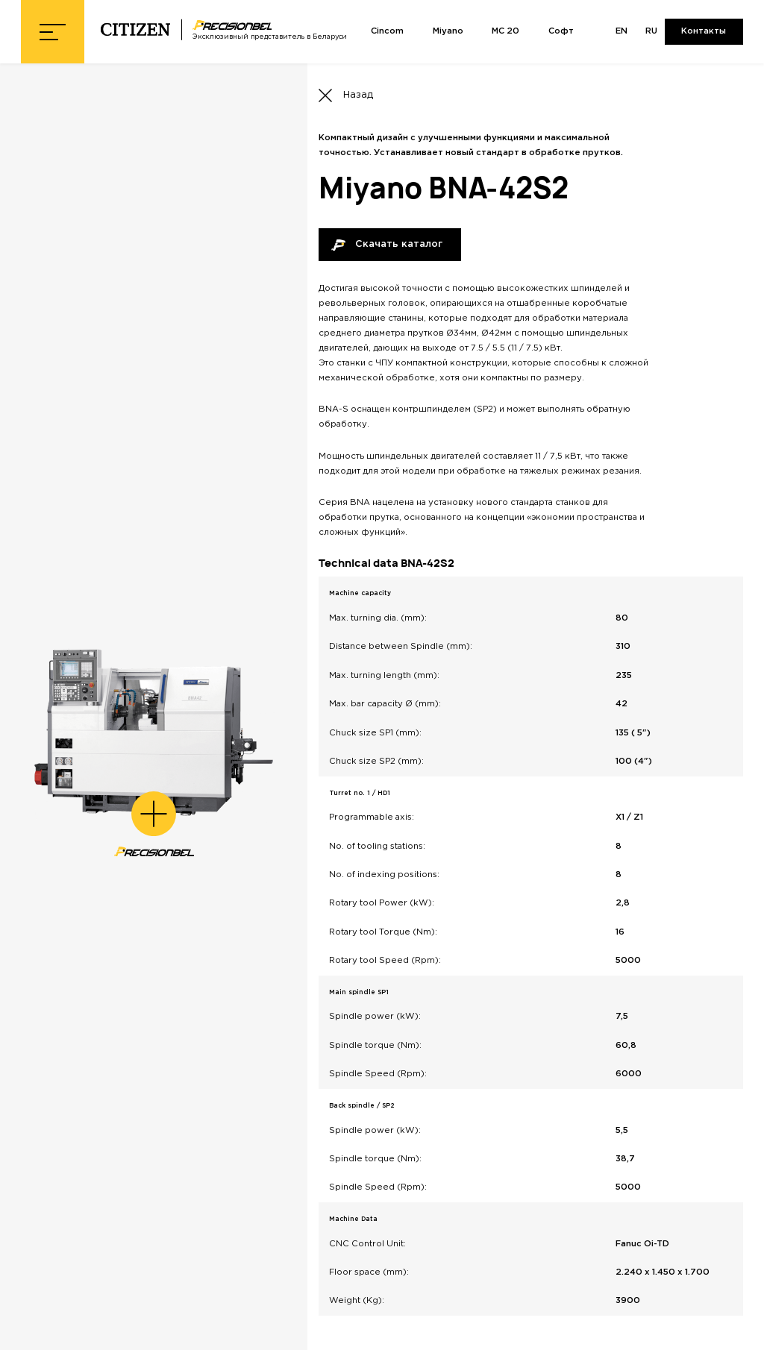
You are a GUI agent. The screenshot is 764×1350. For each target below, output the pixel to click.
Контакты (703, 31)
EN (621, 31)
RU (651, 31)
